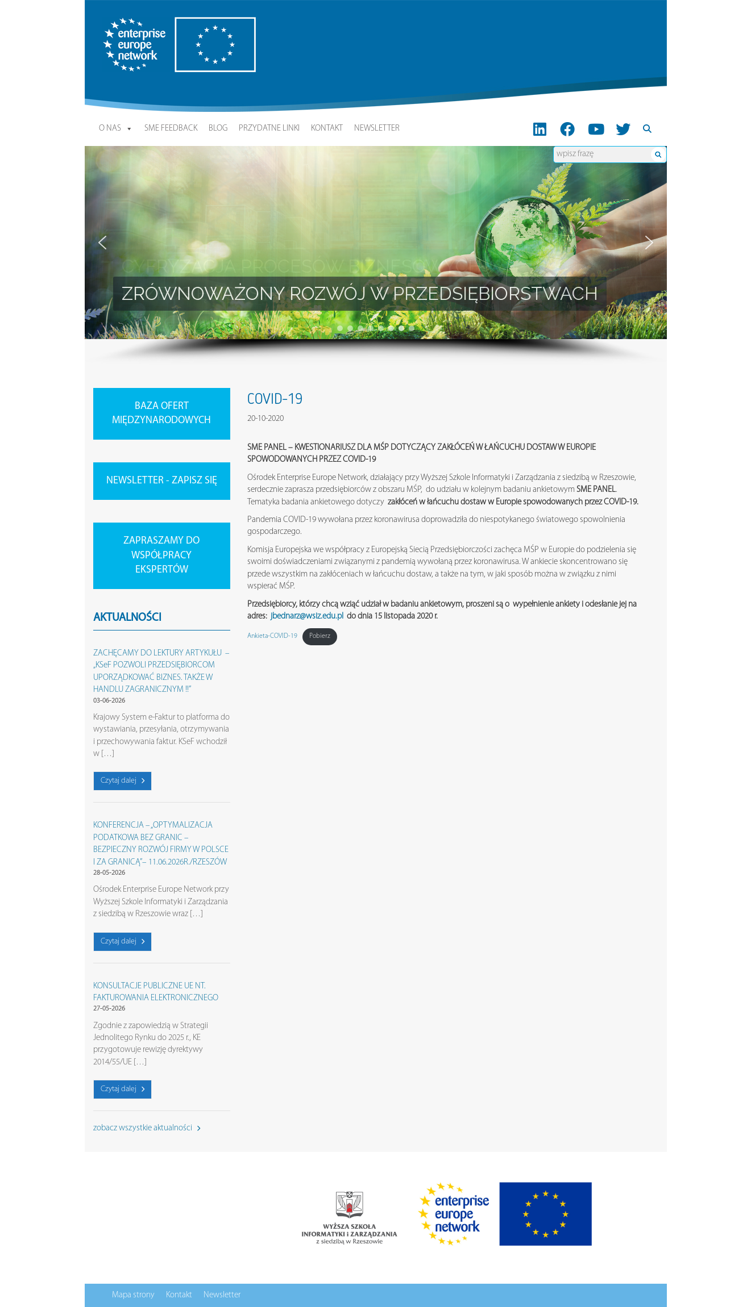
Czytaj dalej (122, 780)
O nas (116, 128)
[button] (102, 242)
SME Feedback (170, 128)
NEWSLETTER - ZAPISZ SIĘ (161, 480)
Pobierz (319, 636)
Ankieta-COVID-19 (272, 636)
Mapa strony (133, 1295)
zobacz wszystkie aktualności (146, 1128)
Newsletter (377, 128)
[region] (376, 255)
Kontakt (327, 128)
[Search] (647, 129)
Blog (218, 128)
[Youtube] (596, 129)
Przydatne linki (269, 128)
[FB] (567, 129)
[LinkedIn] (540, 129)
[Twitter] (623, 129)
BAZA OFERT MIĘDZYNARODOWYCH (161, 414)
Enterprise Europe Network (147, 23)
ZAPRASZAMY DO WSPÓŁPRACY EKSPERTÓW (161, 555)
